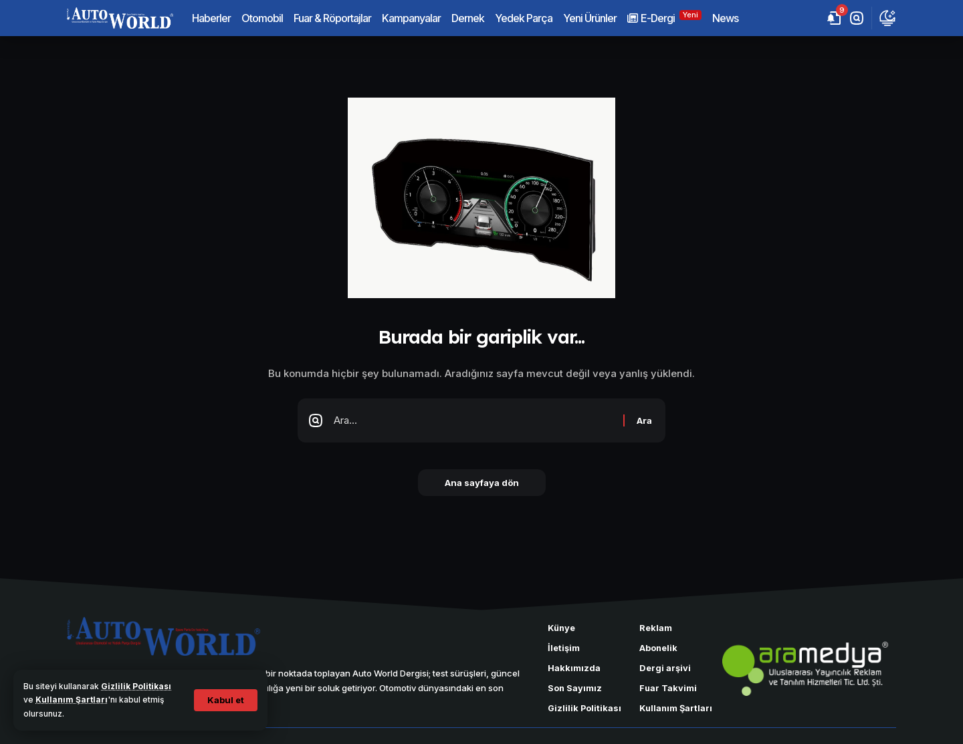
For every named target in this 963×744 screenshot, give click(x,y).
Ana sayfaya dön (482, 482)
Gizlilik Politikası (136, 686)
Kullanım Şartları (71, 700)
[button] (225, 700)
